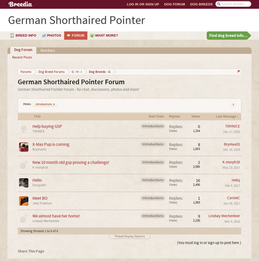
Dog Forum (174, 4)
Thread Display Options (129, 236)
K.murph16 (40, 167)
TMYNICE (38, 131)
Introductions (45, 104)
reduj (236, 180)
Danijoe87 (39, 185)
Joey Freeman (42, 203)
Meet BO (39, 198)
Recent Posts (22, 57)
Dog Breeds (201, 4)
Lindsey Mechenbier (46, 221)
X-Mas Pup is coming (50, 144)
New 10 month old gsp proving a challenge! (70, 162)
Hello (37, 180)
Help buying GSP (47, 126)
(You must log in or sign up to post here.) (209, 242)
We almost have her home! (56, 216)
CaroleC (233, 198)
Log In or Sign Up (143, 4)
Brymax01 (39, 149)
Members (47, 50)
